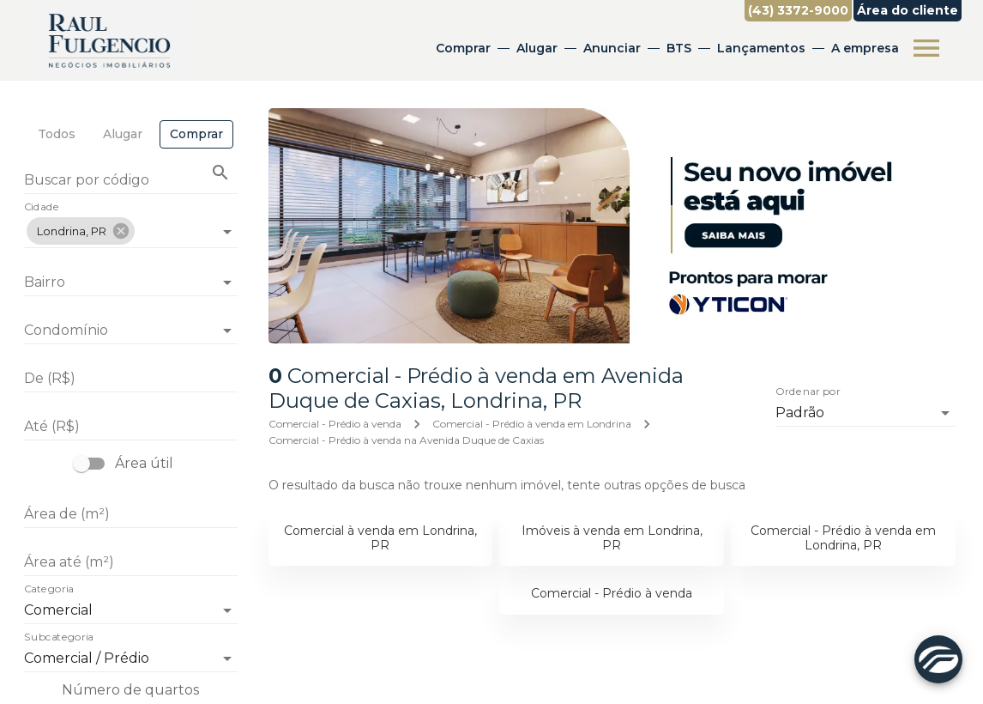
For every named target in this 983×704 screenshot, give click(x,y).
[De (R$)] (131, 378)
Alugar (537, 48)
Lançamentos (761, 48)
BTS (678, 48)
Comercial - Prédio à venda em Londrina (531, 423)
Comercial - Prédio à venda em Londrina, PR (843, 538)
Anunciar (612, 48)
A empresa (865, 48)
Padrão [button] (799, 412)
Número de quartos (130, 690)
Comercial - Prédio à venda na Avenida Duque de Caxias (406, 440)
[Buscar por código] (131, 181)
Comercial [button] (58, 610)
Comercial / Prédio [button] (86, 658)
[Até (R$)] (131, 426)
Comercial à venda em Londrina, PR (380, 538)
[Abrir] (227, 232)
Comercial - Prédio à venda (334, 423)
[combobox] (131, 224)
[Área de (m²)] (131, 514)
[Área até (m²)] (131, 562)
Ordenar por (808, 391)
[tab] (56, 134)
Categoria (49, 590)
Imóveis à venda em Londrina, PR (612, 538)
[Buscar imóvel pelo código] (220, 172)
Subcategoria (58, 638)
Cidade (41, 208)
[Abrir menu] (926, 48)
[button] (81, 231)
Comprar (463, 48)
